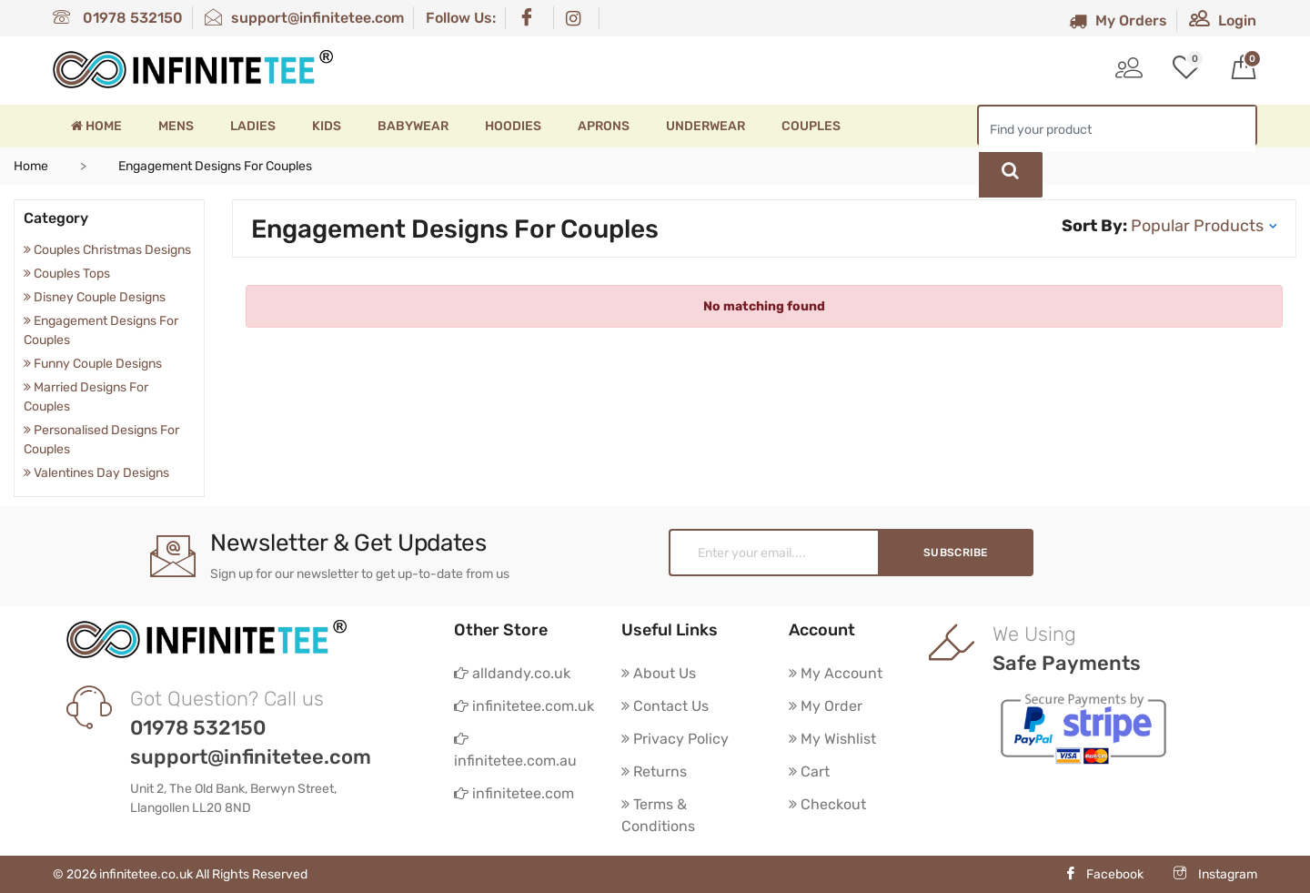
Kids (326, 126)
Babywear (413, 126)
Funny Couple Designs (93, 363)
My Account (835, 673)
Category (56, 218)
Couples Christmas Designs (107, 250)
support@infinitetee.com (304, 17)
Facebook (1104, 874)
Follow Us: (461, 17)
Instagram (1215, 874)
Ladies (253, 126)
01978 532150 (118, 17)
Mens (176, 126)
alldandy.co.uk (512, 673)
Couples (811, 126)
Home (96, 126)
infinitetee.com (514, 793)
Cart (809, 771)
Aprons (604, 126)
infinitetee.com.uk (524, 706)
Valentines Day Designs (96, 473)
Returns (654, 771)
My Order (825, 706)
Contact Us (665, 706)
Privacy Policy (675, 738)
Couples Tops (67, 273)
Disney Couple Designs (95, 297)
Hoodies (513, 126)
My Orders (1118, 20)
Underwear (705, 126)
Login (1222, 20)
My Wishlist (832, 738)
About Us (658, 673)
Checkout (827, 804)
